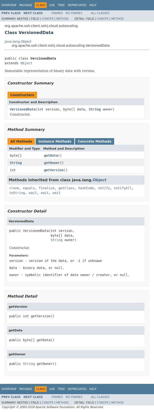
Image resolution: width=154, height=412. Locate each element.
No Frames (74, 13)
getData (51, 155)
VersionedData (23, 109)
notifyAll (123, 188)
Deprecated (77, 5)
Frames (57, 13)
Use (52, 5)
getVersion (54, 170)
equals (29, 188)
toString (17, 193)
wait (33, 193)
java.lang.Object (18, 41)
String (95, 109)
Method (62, 18)
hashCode (86, 188)
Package (25, 5)
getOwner (52, 163)
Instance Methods (54, 141)
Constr (47, 18)
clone (14, 188)
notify (104, 188)
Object (26, 63)
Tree (61, 5)
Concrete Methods (95, 141)
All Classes (100, 13)
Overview (8, 5)
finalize (46, 188)
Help (93, 5)
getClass (66, 188)
